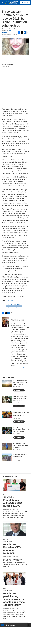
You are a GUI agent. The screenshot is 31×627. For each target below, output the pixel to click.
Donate (25, 2)
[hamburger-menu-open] (2, 2)
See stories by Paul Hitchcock (20, 329)
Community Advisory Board (10, 603)
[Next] (27, 57)
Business (5, 456)
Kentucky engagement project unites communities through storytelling (21, 391)
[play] (2, 625)
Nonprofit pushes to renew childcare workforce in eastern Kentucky (21, 375)
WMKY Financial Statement (10, 599)
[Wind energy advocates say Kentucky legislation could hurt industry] (7, 344)
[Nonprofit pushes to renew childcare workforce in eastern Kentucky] (7, 376)
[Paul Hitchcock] (5, 284)
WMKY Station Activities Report (11, 606)
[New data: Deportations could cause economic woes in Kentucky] (7, 360)
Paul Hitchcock (7, 31)
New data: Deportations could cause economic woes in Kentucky (20, 359)
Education (10, 261)
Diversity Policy (7, 617)
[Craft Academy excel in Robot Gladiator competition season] (7, 418)
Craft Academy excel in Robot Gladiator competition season (20, 417)
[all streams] (29, 625)
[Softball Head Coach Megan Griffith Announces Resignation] (7, 407)
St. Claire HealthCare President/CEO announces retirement (12, 509)
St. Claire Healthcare (14, 269)
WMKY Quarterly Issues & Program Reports (14, 610)
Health (5, 549)
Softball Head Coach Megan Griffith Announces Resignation (20, 406)
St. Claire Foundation (14, 265)
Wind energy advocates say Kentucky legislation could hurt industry (20, 343)
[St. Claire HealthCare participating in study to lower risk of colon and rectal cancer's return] (14, 540)
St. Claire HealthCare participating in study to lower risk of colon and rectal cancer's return (14, 559)
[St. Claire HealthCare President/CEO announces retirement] (14, 491)
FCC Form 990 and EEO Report (11, 620)
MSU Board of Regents (9, 613)
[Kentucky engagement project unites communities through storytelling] (7, 391)
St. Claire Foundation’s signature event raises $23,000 (12, 462)
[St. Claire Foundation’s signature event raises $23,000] (14, 446)
